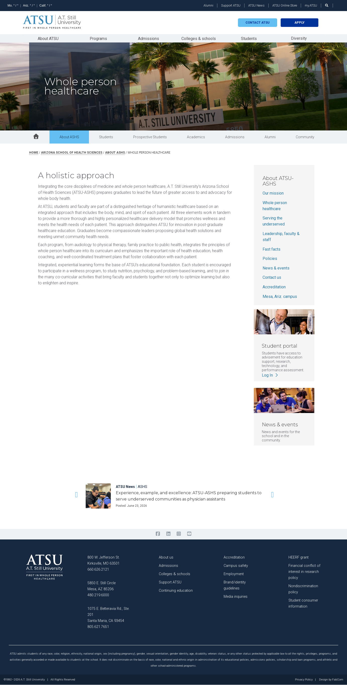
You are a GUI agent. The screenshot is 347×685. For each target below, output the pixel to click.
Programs (98, 38)
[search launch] (327, 5)
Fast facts (271, 249)
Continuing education (176, 590)
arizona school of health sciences (71, 152)
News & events (276, 268)
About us (166, 557)
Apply (299, 22)
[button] (75, 494)
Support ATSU (230, 5)
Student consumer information (303, 603)
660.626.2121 (98, 569)
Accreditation (274, 287)
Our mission (273, 193)
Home (33, 152)
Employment (234, 574)
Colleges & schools (198, 38)
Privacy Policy (304, 679)
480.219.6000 (98, 595)
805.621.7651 (98, 627)
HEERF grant (298, 557)
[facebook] (158, 534)
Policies (270, 258)
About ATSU (48, 38)
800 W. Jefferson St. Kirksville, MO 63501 (103, 560)
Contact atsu (257, 22)
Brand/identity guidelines (235, 585)
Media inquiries (235, 597)
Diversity (299, 38)
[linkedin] (168, 534)
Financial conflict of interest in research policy (304, 572)
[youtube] (189, 534)
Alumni (208, 5)
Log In (270, 375)
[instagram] (179, 534)
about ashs (115, 152)
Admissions (148, 38)
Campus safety (236, 566)
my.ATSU (311, 5)
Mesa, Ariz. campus (280, 296)
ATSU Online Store (284, 5)
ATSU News (256, 5)
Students (249, 38)
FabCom (337, 679)
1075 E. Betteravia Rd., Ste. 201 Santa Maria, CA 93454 (108, 615)
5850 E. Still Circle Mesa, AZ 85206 (101, 586)
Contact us (272, 277)
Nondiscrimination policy (303, 589)
